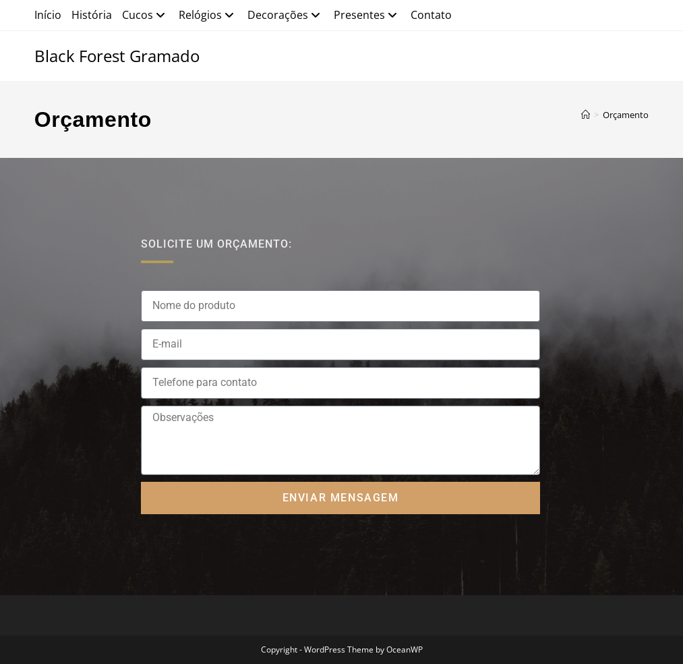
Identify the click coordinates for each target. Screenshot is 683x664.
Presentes (367, 14)
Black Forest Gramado (117, 56)
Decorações (285, 14)
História (91, 14)
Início (47, 14)
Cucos (145, 14)
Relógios (208, 14)
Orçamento (626, 115)
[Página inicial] (585, 115)
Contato (431, 14)
